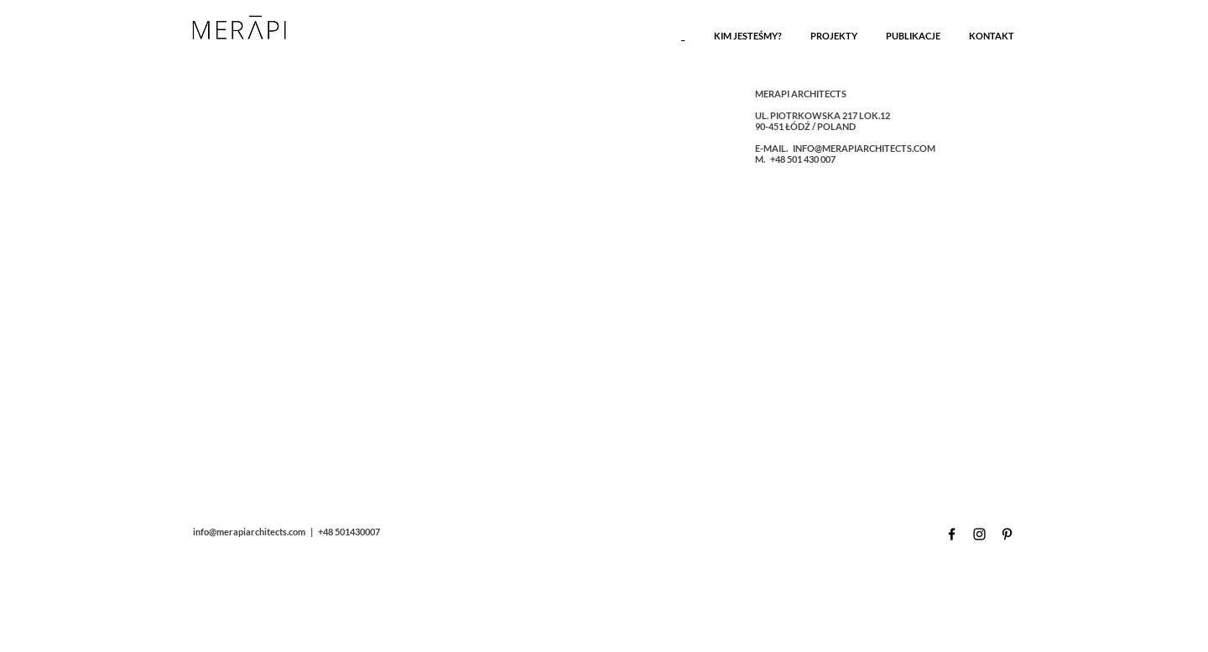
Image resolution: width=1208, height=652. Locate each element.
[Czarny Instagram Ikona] (979, 534)
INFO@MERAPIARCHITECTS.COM (864, 148)
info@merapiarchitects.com (249, 531)
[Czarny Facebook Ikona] (952, 534)
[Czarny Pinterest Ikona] (1007, 534)
